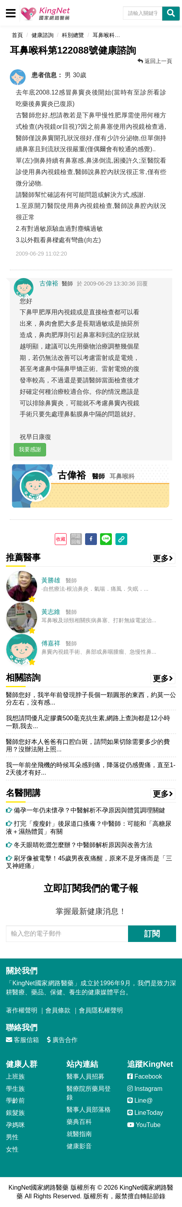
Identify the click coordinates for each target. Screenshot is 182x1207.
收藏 (60, 539)
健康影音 (79, 1146)
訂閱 (152, 933)
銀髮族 (15, 1112)
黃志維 (50, 611)
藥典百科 (79, 1121)
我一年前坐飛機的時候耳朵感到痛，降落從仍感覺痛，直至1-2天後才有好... (90, 769)
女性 (12, 1149)
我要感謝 (30, 449)
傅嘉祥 (50, 643)
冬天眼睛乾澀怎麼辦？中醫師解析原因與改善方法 (79, 845)
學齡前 (15, 1100)
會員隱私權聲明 (101, 1010)
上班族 (15, 1076)
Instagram (145, 1088)
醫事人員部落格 (89, 1109)
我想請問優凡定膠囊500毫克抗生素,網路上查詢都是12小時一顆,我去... (88, 722)
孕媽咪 (15, 1125)
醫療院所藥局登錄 (89, 1093)
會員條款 (58, 1010)
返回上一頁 (154, 61)
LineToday (145, 1112)
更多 (163, 558)
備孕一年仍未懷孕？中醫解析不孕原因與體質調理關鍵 (85, 810)
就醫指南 (79, 1134)
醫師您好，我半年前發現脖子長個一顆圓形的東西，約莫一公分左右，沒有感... (91, 699)
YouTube (144, 1125)
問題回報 (76, 538)
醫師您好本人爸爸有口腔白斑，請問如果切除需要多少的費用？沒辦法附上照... (88, 745)
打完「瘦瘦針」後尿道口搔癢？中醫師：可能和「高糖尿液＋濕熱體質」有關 (88, 827)
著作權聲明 (21, 1010)
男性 (12, 1137)
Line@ (140, 1100)
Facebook (144, 1076)
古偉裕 (48, 283)
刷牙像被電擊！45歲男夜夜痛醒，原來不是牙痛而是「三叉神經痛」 (89, 862)
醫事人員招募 (85, 1076)
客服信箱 (22, 1039)
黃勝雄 (50, 580)
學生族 (15, 1088)
